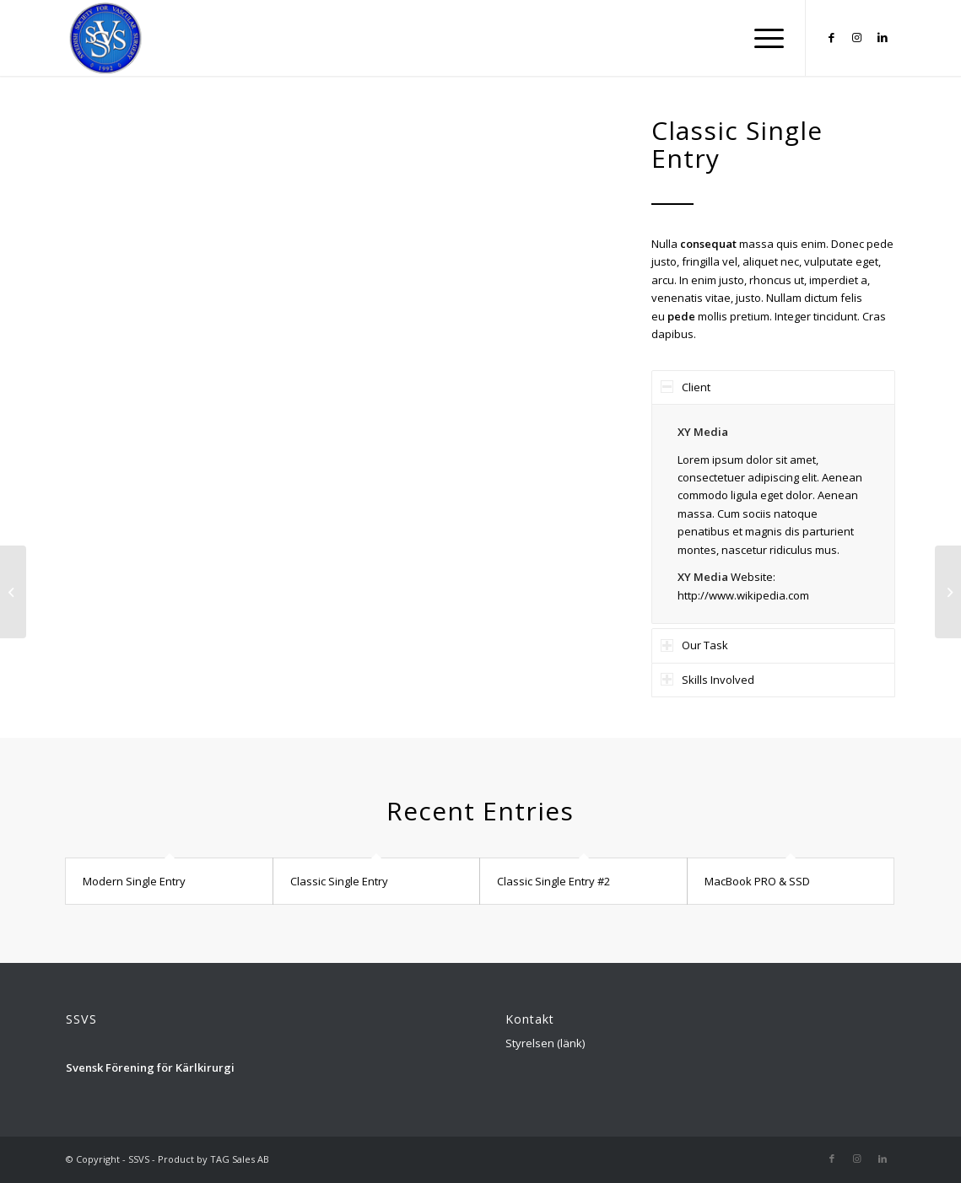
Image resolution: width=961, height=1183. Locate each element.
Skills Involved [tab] (707, 679)
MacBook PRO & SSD (757, 881)
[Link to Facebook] (832, 37)
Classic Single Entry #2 (553, 881)
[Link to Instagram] (857, 37)
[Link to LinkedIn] (882, 37)
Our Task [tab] (694, 645)
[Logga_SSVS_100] (106, 38)
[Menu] (763, 38)
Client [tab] (685, 387)
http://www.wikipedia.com (743, 595)
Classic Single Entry (339, 881)
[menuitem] (763, 38)
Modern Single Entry (134, 881)
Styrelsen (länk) (545, 1043)
